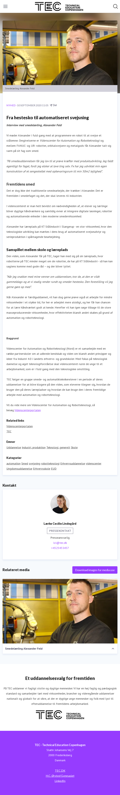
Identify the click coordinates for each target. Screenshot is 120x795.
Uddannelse (13, 447)
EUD (53, 468)
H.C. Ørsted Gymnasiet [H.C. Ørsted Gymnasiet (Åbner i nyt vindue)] (60, 776)
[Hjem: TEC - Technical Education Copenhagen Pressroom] (59, 6)
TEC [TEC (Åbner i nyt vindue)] (8, 431)
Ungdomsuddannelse (19, 468)
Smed (24, 463)
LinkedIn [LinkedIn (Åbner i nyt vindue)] (60, 781)
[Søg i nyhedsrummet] (115, 6)
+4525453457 (60, 548)
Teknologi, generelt (58, 447)
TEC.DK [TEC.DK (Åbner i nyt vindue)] (60, 770)
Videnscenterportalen (27, 410)
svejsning (34, 463)
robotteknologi (50, 463)
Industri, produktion (34, 447)
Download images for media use (95, 570)
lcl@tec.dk (60, 543)
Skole (74, 447)
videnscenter (93, 463)
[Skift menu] (5, 6)
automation (13, 463)
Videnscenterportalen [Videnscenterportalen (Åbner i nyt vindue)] (19, 426)
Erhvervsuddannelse (72, 463)
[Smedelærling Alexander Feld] (60, 611)
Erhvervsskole (41, 468)
